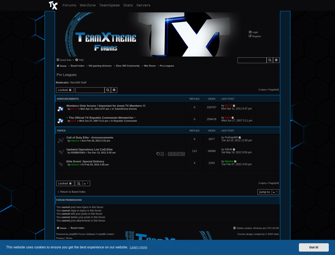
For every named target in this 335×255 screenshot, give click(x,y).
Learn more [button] (138, 247)
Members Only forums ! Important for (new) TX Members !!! (105, 105)
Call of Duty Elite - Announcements (89, 137)
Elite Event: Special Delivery (85, 161)
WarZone (88, 5)
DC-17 (74, 109)
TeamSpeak (110, 5)
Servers (144, 5)
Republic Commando (125, 120)
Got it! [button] (313, 247)
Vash (73, 120)
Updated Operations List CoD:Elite (89, 149)
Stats (129, 5)
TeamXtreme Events (126, 109)
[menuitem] (253, 32)
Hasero (75, 140)
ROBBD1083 (78, 152)
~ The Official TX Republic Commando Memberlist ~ (101, 117)
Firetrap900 (231, 137)
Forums (70, 5)
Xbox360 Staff (78, 82)
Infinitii (228, 149)
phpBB (72, 234)
